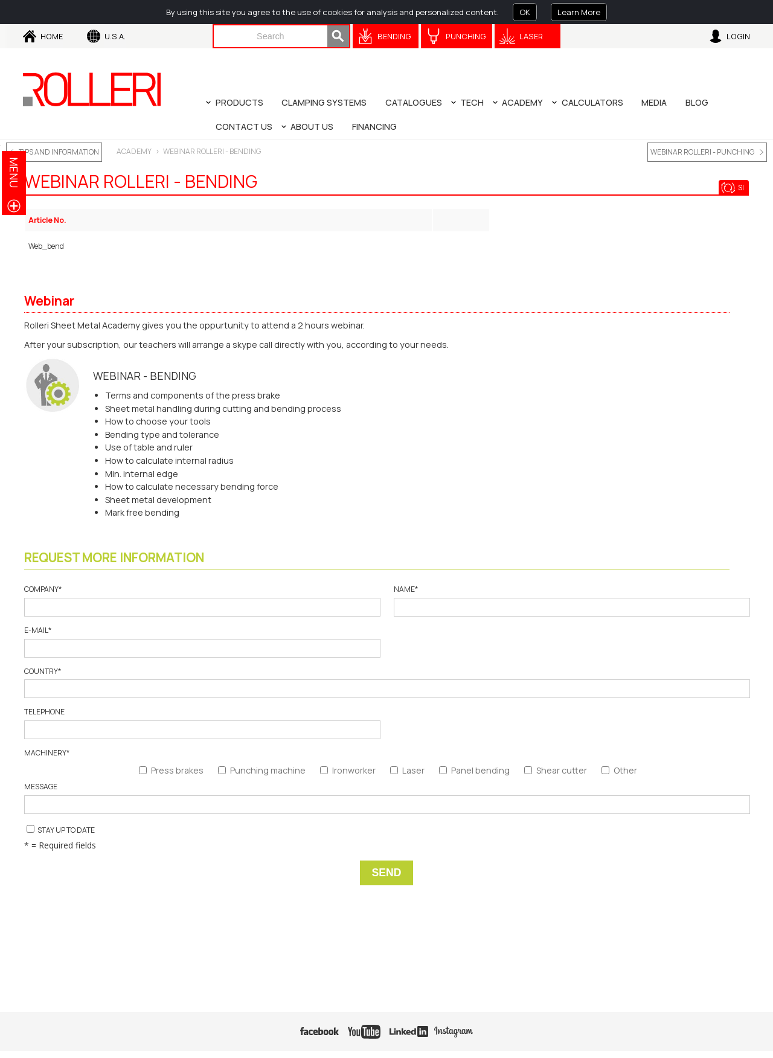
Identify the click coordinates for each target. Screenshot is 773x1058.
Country (386, 683)
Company (201, 601)
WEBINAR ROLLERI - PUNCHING (702, 152)
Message (386, 798)
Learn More (578, 12)
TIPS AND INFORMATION (59, 152)
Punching (466, 36)
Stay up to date (61, 830)
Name (571, 601)
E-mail (201, 642)
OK (524, 12)
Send (387, 873)
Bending (394, 36)
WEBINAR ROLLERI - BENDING (212, 151)
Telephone (201, 723)
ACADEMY (134, 151)
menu (14, 172)
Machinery (46, 753)
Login (738, 36)
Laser (531, 36)
